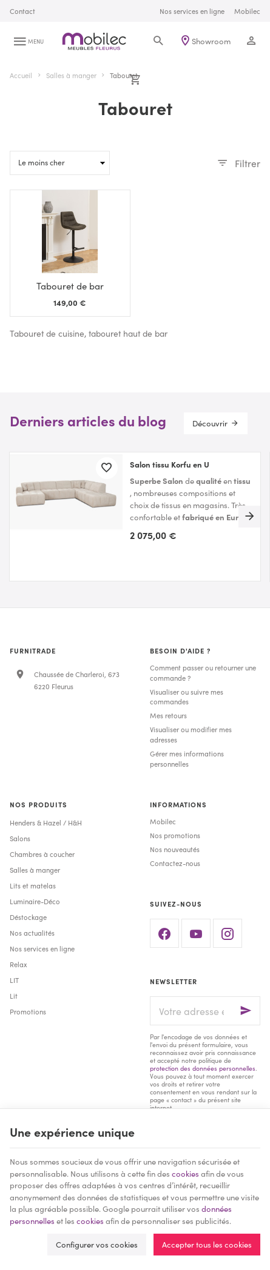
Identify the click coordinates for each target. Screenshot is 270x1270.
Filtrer (247, 163)
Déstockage (28, 917)
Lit (14, 995)
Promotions (28, 1011)
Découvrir (210, 423)
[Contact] (22, 11)
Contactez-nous (175, 863)
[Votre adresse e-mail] (205, 1010)
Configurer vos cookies (97, 1244)
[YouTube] (196, 933)
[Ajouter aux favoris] (107, 468)
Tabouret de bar (70, 286)
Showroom (211, 41)
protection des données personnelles (202, 1068)
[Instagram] (227, 933)
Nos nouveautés (175, 849)
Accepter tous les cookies (207, 1244)
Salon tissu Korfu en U (169, 464)
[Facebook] (164, 933)
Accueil (21, 75)
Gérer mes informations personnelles (187, 759)
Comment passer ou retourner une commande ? (203, 673)
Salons (20, 838)
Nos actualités (32, 933)
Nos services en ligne (42, 948)
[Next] (249, 517)
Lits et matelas (33, 885)
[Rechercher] (158, 41)
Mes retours (168, 715)
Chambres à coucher (42, 854)
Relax (18, 964)
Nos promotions (175, 835)
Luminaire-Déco (35, 901)
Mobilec (163, 821)
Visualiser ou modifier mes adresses (191, 734)
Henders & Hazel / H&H (46, 822)
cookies (185, 1173)
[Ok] (245, 1010)
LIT (14, 980)
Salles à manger (71, 75)
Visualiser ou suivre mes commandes (186, 697)
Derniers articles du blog (88, 420)
